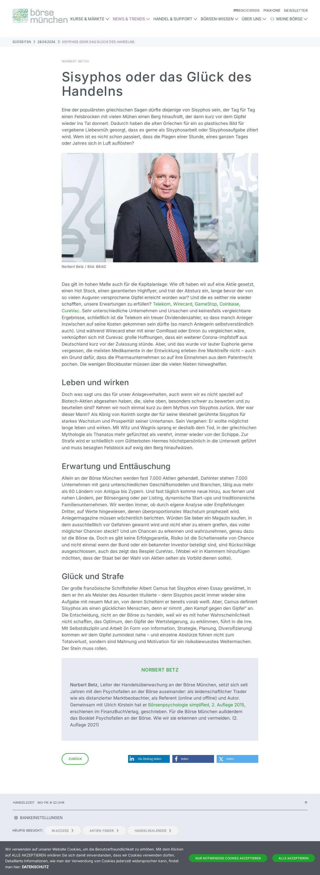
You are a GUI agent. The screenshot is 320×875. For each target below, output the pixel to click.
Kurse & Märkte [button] (89, 18)
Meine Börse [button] (289, 19)
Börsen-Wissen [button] (220, 18)
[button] (149, 759)
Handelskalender (153, 831)
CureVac (70, 310)
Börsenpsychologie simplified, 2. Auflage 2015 (196, 704)
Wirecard (182, 304)
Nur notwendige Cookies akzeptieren (228, 858)
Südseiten (21, 42)
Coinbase (229, 304)
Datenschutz (35, 867)
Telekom (162, 304)
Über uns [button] (254, 18)
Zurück (75, 759)
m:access (63, 831)
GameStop (206, 304)
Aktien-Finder (104, 831)
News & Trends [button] (131, 18)
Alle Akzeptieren (294, 858)
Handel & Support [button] (175, 18)
